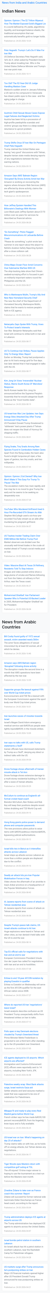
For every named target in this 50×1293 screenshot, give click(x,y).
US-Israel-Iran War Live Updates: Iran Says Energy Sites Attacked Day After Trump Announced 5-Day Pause (23, 416)
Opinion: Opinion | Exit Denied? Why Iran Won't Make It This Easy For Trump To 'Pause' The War (23, 479)
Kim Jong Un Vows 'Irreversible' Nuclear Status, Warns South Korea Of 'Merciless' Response (23, 383)
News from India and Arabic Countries (24, 2)
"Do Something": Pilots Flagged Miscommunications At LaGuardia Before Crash (23, 235)
